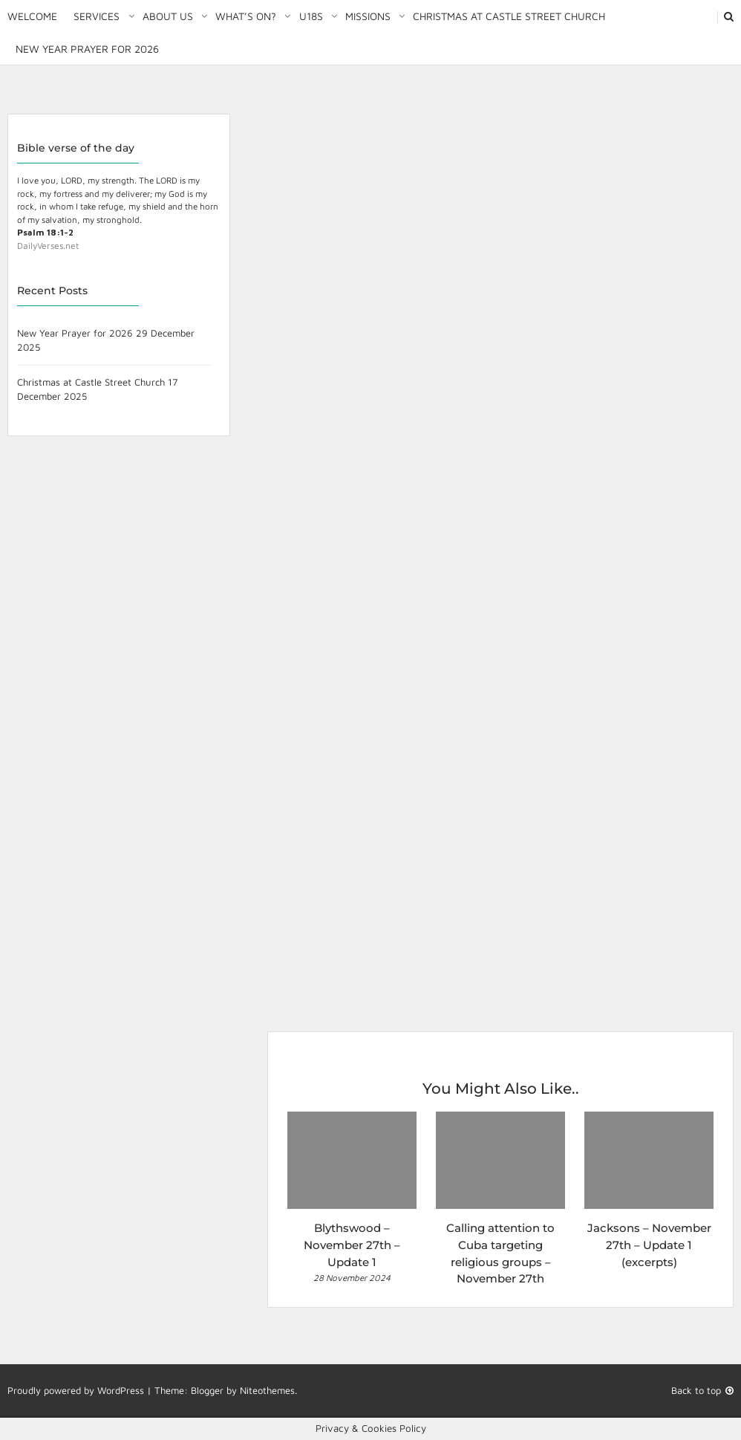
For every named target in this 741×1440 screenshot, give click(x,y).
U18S (311, 16)
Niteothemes (267, 1390)
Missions (368, 16)
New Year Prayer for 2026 (87, 48)
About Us (168, 16)
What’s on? (245, 16)
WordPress (120, 1390)
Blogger (207, 1390)
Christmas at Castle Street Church (509, 16)
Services (97, 16)
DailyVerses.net (48, 245)
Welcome (32, 16)
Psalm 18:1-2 (45, 232)
